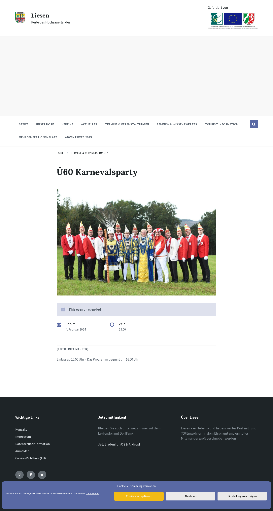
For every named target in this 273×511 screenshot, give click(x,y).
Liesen (40, 15)
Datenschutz (92, 493)
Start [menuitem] (23, 124)
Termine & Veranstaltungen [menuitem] (127, 124)
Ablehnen (190, 496)
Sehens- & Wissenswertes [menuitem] (177, 124)
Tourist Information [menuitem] (221, 124)
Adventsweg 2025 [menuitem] (78, 137)
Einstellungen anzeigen (242, 496)
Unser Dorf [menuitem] (45, 124)
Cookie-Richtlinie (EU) (30, 458)
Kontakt (21, 429)
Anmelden (22, 451)
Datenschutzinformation (32, 444)
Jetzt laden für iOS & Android (119, 444)
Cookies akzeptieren (139, 496)
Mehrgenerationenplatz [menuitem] (38, 137)
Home (60, 153)
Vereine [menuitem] (67, 124)
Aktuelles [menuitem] (89, 124)
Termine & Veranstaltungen (90, 153)
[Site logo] (20, 22)
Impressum (23, 437)
